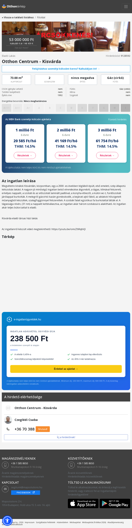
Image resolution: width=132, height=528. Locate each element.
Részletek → (24, 155)
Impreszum (29, 522)
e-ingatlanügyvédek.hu (27, 319)
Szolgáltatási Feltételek (45, 522)
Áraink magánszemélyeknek (18, 473)
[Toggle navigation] (126, 7)
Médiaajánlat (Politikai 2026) (94, 522)
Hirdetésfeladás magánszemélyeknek (23, 476)
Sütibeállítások (16, 524)
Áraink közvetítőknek (80, 473)
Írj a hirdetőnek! (66, 437)
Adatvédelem (62, 522)
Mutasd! (42, 429)
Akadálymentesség (115, 522)
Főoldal (41, 17)
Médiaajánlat (75, 522)
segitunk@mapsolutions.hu (26, 487)
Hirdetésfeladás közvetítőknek (85, 476)
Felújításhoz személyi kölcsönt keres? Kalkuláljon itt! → (66, 68)
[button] (7, 520)
